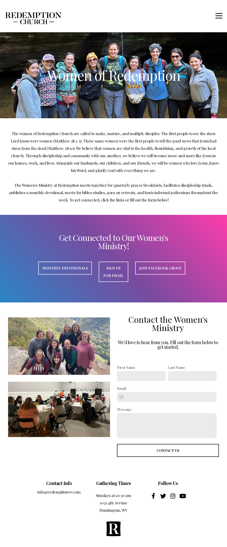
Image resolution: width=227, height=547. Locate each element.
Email (121, 388)
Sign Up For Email (113, 272)
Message (124, 409)
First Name (126, 367)
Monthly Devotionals (65, 268)
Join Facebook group (160, 268)
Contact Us (168, 450)
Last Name (176, 367)
